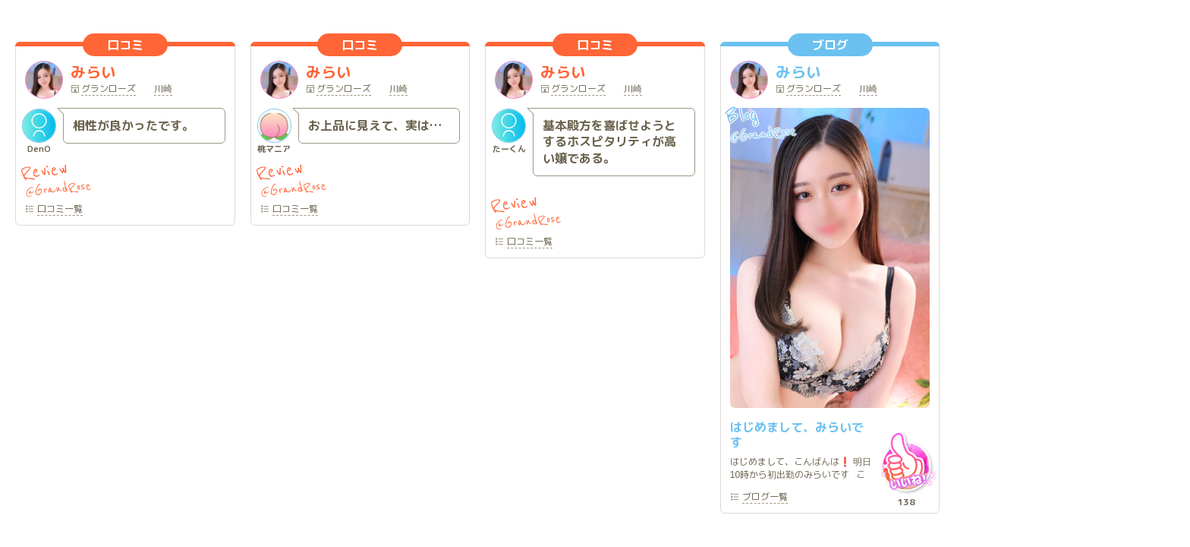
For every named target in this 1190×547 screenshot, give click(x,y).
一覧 (60, 209)
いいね (906, 462)
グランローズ (108, 89)
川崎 (163, 89)
